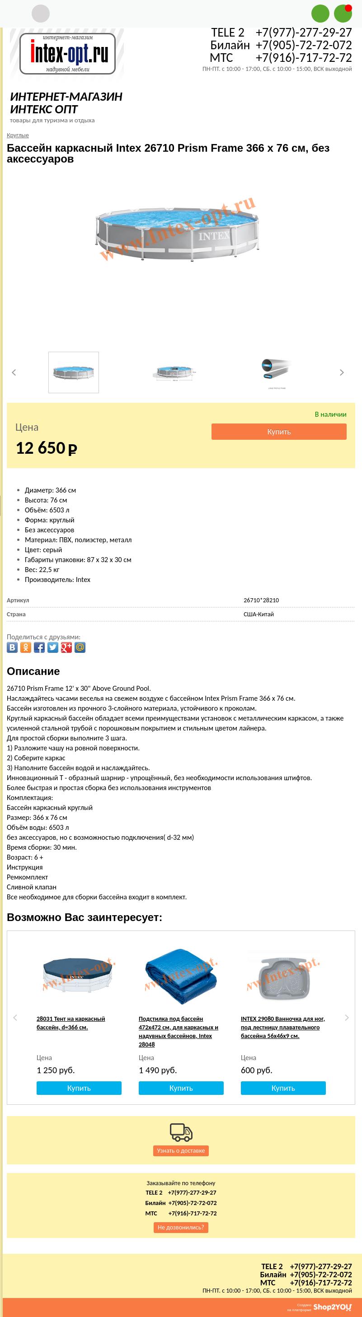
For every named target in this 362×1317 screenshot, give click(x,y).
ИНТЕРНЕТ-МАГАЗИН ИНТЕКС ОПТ (66, 102)
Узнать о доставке (181, 1150)
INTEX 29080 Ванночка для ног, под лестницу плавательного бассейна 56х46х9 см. (283, 1027)
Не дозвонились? (181, 1227)
